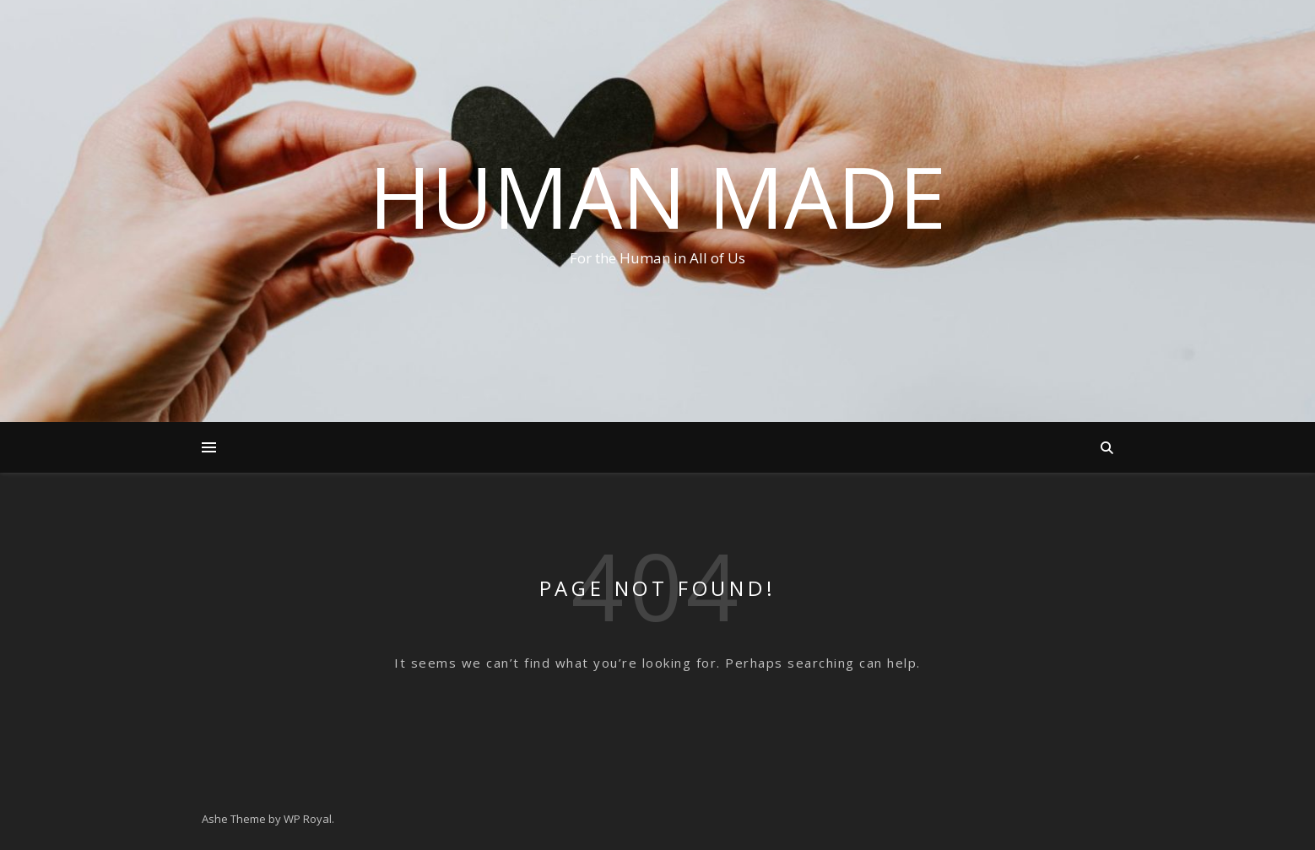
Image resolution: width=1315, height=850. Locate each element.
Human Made (657, 196)
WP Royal (308, 818)
